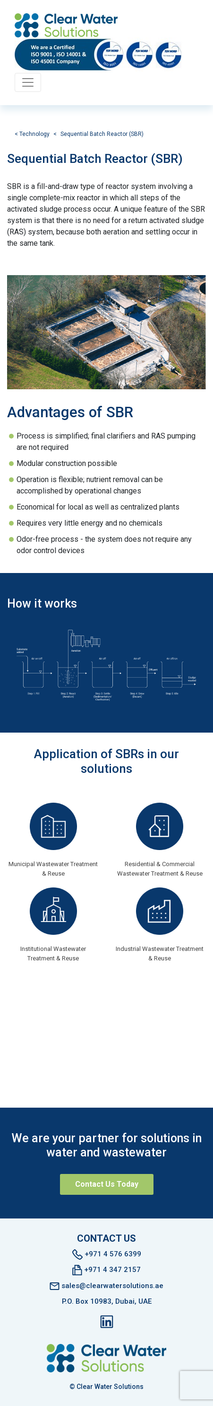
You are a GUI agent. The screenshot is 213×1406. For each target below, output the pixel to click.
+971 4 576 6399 (106, 1254)
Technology (34, 134)
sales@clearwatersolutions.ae (106, 1285)
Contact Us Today (106, 1184)
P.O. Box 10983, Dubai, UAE (107, 1301)
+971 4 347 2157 (106, 1270)
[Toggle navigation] (28, 82)
